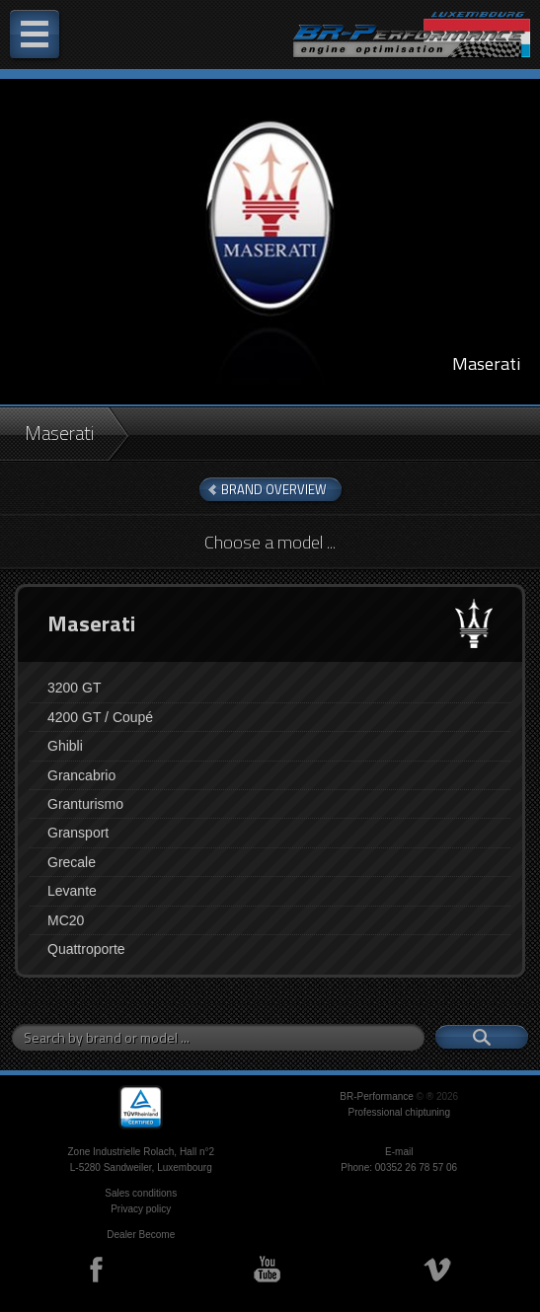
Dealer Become (141, 1234)
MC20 (65, 920)
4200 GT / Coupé (100, 717)
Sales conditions (141, 1193)
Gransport (78, 832)
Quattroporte (86, 949)
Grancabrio (81, 775)
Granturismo (85, 804)
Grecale (71, 862)
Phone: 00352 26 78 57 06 (399, 1167)
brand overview (274, 489)
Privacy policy (141, 1208)
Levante (72, 891)
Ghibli (65, 746)
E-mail (399, 1151)
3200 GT (74, 687)
